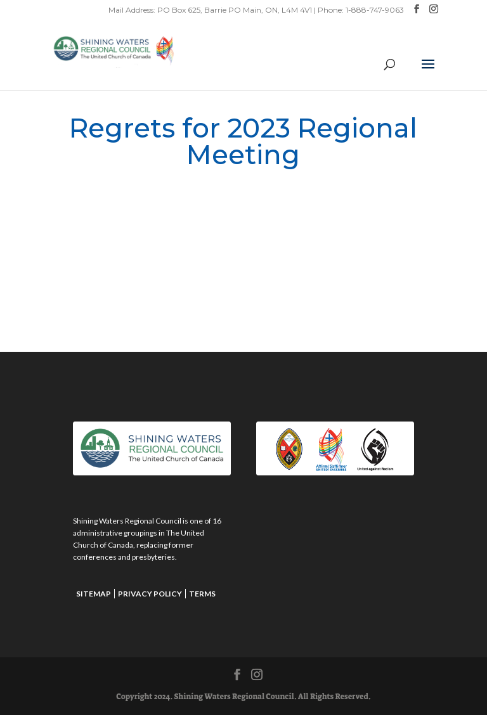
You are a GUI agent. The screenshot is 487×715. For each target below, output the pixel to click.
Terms (202, 593)
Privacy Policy (150, 593)
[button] (428, 72)
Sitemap (93, 593)
